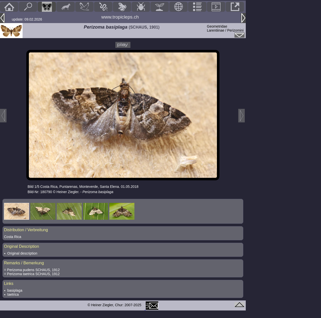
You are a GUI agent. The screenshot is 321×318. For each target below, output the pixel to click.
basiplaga (14, 290)
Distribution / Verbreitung (26, 230)
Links (8, 283)
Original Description (21, 246)
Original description (22, 253)
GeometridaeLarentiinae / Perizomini (225, 28)
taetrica (13, 294)
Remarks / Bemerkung (24, 263)
